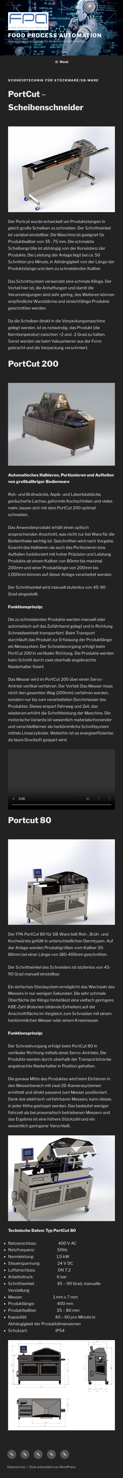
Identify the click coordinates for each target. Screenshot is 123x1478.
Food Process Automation (55, 35)
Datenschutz (16, 1467)
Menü (61, 62)
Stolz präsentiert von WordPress (52, 1467)
